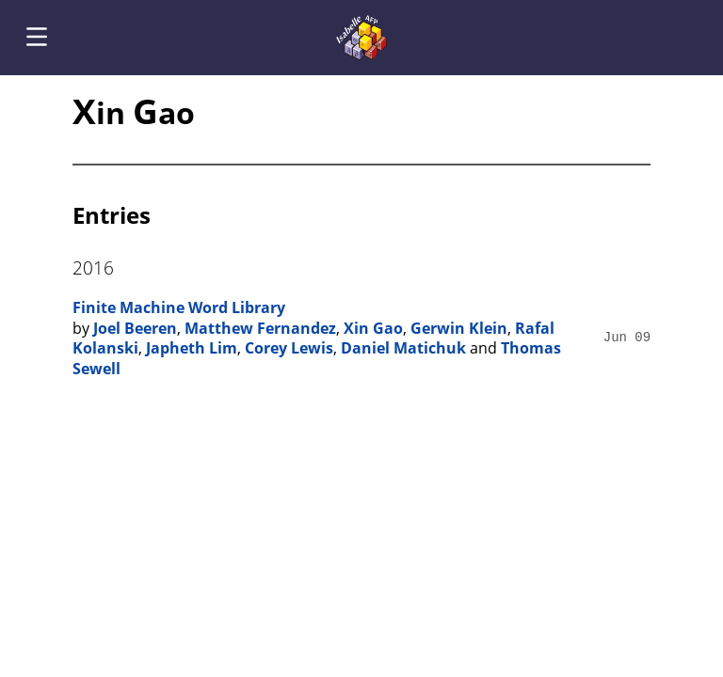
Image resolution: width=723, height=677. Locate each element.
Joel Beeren (135, 328)
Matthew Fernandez (260, 328)
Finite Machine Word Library (178, 307)
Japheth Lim (191, 348)
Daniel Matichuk (403, 348)
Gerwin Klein (458, 328)
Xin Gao (373, 328)
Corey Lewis (289, 348)
